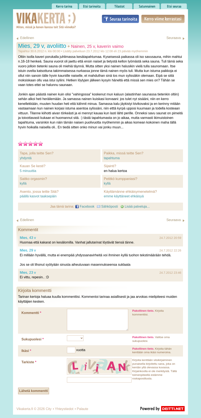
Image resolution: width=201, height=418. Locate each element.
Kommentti (31, 313)
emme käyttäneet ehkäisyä (124, 196)
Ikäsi (26, 351)
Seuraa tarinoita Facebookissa (120, 19)
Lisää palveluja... (135, 206)
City (49, 409)
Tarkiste (28, 362)
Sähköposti (107, 206)
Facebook (84, 206)
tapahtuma (112, 158)
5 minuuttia (28, 171)
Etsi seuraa (174, 5)
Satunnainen (146, 5)
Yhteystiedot (64, 409)
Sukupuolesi (32, 339)
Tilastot (119, 5)
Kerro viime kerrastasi (163, 19)
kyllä (23, 183)
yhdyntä (25, 158)
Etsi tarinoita (92, 5)
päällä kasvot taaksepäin (38, 196)
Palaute (82, 409)
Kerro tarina (65, 5)
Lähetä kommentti (33, 391)
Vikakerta (35, 16)
